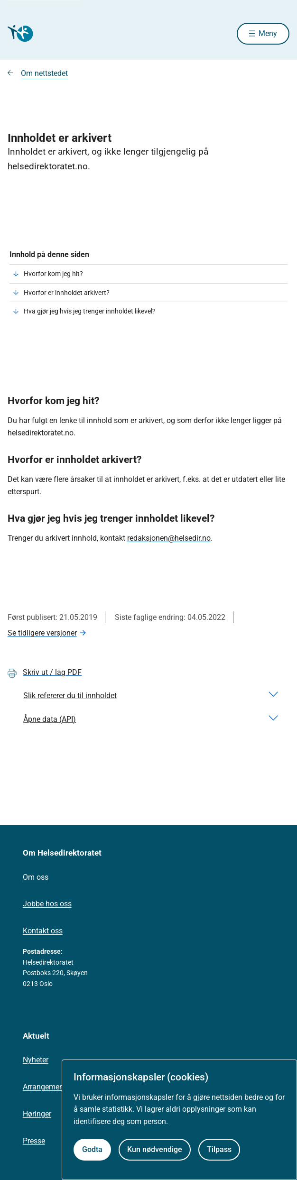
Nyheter (35, 1059)
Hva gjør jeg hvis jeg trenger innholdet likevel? (90, 311)
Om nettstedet (44, 73)
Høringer (37, 1113)
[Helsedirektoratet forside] (19, 33)
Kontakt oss (43, 930)
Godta (92, 1149)
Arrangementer (47, 1086)
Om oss (35, 877)
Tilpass (219, 1149)
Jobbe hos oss (47, 903)
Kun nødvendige (154, 1149)
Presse (34, 1140)
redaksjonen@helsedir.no (169, 538)
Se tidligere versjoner (42, 632)
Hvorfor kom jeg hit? (53, 273)
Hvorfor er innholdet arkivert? (67, 292)
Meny (268, 33)
